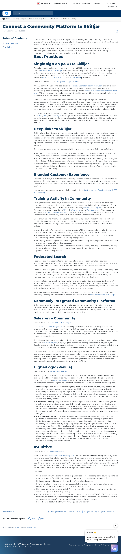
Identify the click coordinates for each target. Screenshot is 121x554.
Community (110, 3)
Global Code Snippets (92, 208)
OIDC (62, 78)
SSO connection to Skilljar (51, 70)
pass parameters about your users (87, 86)
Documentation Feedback (81, 545)
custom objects (50, 343)
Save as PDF (117, 31)
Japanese (43, 3)
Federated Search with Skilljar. (103, 295)
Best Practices (11, 43)
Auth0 (39, 116)
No (42, 519)
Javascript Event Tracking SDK (61, 456)
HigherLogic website (58, 371)
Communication (35, 19)
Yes (33, 519)
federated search (60, 380)
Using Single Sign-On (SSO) (67, 82)
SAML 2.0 (46, 78)
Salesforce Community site (61, 322)
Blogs (97, 3)
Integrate (23, 19)
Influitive (9, 47)
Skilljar (15, 19)
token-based (75, 78)
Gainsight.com (60, 3)
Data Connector (93, 210)
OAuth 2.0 (55, 78)
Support (111, 6)
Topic (16, 527)
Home (8, 19)
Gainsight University (81, 3)
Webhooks (75, 210)
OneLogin (56, 116)
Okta (45, 116)
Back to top (7, 512)
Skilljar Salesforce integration (57, 212)
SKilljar (29, 527)
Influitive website (57, 452)
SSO (35, 527)
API (64, 210)
